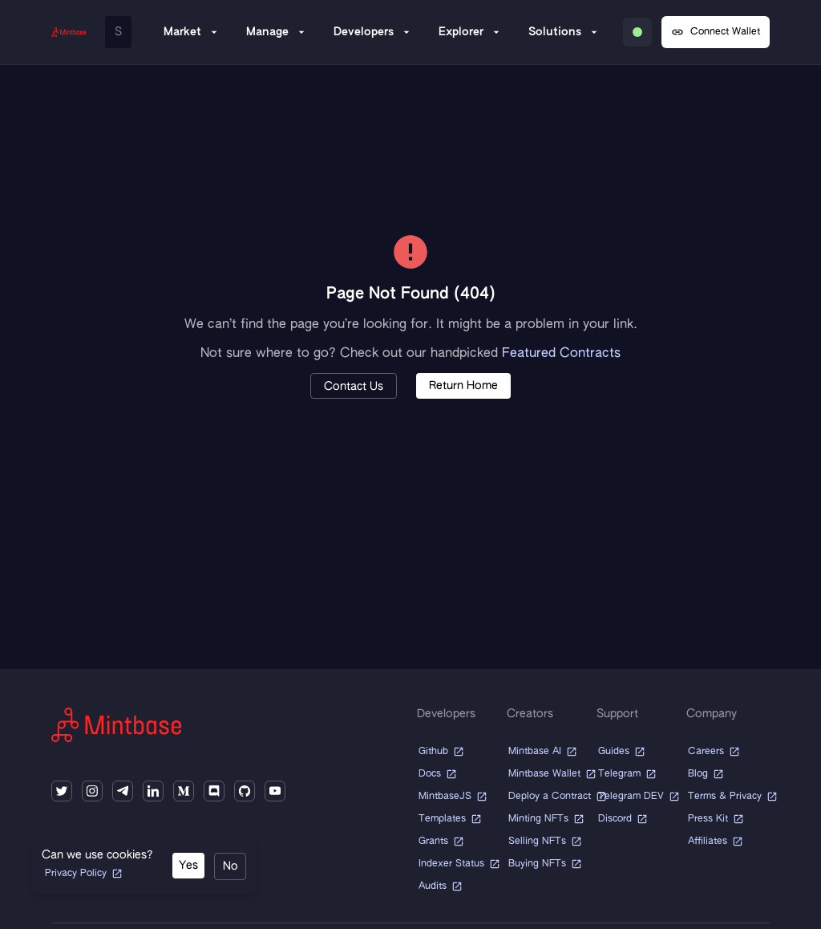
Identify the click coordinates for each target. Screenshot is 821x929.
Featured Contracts (561, 353)
